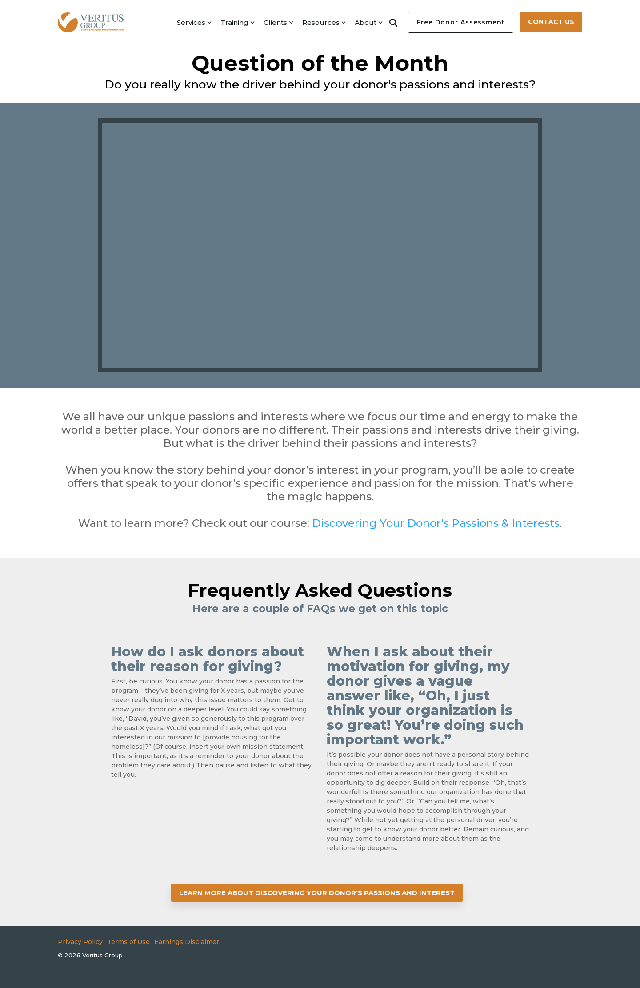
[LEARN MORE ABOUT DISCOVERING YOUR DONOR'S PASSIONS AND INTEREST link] (317, 893)
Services (194, 22)
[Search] (393, 22)
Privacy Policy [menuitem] (80, 942)
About (369, 22)
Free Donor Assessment (460, 22)
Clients (278, 22)
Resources (324, 22)
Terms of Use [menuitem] (128, 942)
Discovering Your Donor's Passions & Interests (436, 523)
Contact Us (551, 22)
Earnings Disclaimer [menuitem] (186, 942)
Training (237, 22)
